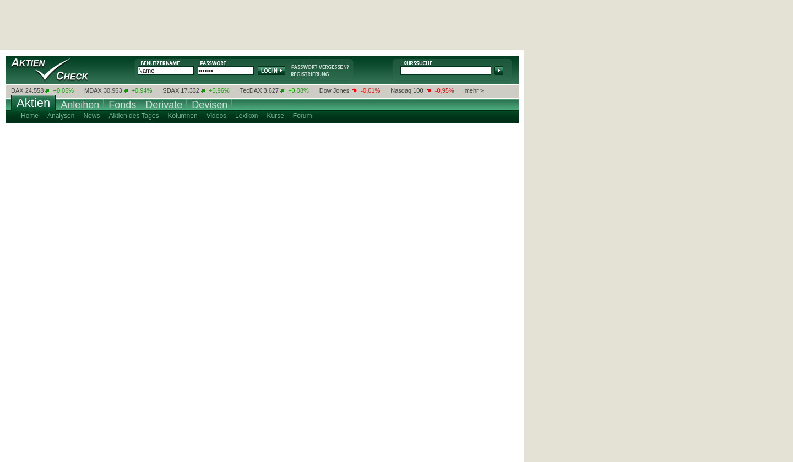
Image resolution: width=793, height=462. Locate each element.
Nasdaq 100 (406, 90)
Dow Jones (334, 90)
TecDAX (251, 90)
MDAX (93, 90)
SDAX (170, 90)
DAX (17, 90)
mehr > (474, 90)
